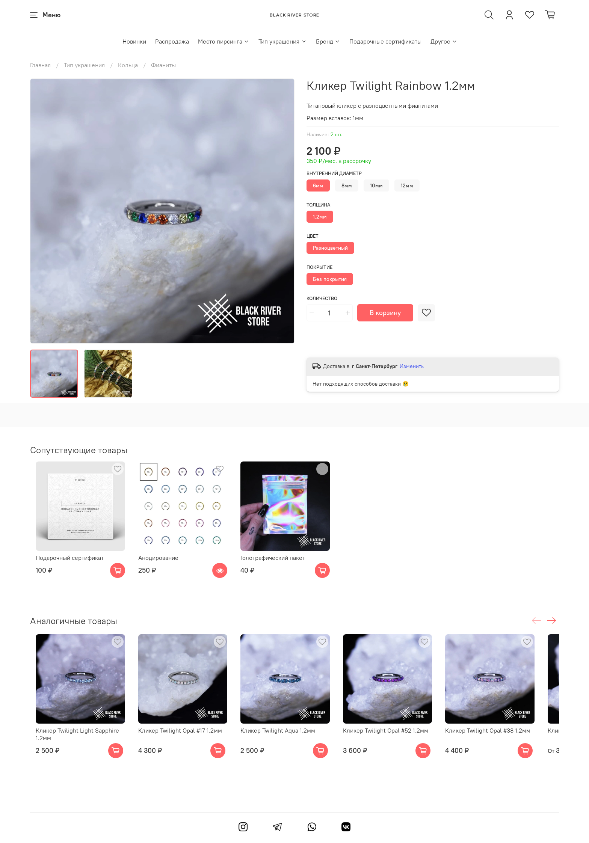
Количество (322, 298)
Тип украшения (282, 41)
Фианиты (163, 65)
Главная (40, 65)
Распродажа (172, 41)
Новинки (134, 41)
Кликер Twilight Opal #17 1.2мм (180, 742)
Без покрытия (330, 279)
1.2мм (320, 216)
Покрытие (319, 267)
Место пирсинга (223, 41)
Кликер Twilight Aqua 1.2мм (284, 742)
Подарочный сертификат (64, 563)
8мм (346, 185)
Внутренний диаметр (334, 173)
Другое (444, 41)
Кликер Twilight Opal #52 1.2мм (398, 742)
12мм (407, 185)
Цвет (313, 236)
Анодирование (159, 563)
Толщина (318, 205)
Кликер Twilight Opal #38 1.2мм (506, 742)
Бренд (328, 41)
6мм (318, 185)
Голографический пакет (279, 563)
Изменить (412, 366)
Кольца (128, 65)
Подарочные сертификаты (385, 41)
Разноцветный (330, 247)
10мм (376, 185)
